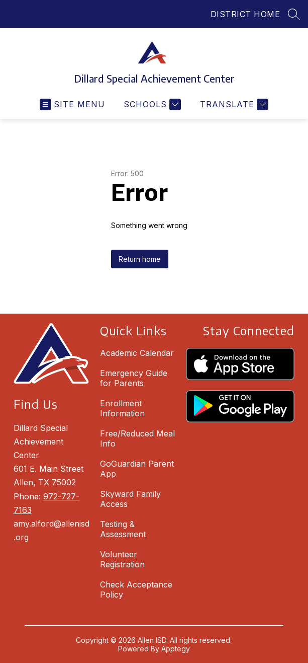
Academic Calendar (137, 353)
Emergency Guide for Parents (133, 378)
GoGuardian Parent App (137, 469)
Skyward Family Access (130, 499)
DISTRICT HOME (245, 14)
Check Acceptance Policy (136, 589)
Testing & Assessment (123, 529)
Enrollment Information (122, 408)
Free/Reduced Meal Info (137, 438)
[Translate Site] (232, 104)
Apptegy (175, 648)
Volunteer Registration (122, 559)
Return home (140, 259)
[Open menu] (72, 104)
